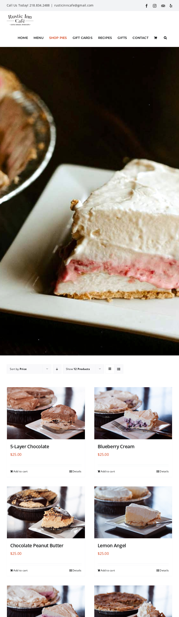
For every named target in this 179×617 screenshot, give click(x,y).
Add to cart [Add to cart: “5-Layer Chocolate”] (20, 471)
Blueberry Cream (116, 446)
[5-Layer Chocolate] (46, 413)
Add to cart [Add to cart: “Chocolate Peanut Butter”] (20, 570)
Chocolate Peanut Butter (36, 545)
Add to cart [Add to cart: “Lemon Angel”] (108, 570)
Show (78, 369)
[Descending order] (57, 369)
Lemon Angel (112, 545)
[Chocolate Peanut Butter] (46, 512)
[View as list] (118, 369)
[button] (165, 38)
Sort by (18, 369)
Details (77, 471)
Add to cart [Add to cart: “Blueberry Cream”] (108, 471)
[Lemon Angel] (133, 512)
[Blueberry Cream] (133, 413)
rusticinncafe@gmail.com (74, 5)
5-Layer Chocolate (29, 446)
